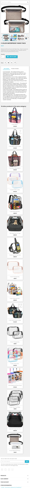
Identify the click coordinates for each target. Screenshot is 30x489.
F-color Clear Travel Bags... (15, 407)
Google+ (12, 62)
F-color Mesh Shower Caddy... (15, 146)
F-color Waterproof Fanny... (15, 450)
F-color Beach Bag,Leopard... (15, 168)
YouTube (9, 470)
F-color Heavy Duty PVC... (15, 211)
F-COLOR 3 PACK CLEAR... (15, 189)
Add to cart (11, 57)
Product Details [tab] (15, 68)
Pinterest (15, 62)
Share (5, 62)
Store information (6, 485)
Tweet (8, 62)
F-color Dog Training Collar (15, 255)
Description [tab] (6, 68)
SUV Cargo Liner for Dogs (15, 233)
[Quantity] (2, 56)
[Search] (15, 2)
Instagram (12, 470)
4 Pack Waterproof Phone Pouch (15, 385)
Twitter (6, 470)
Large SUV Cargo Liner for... (15, 428)
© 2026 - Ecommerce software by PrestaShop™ (11, 487)
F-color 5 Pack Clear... (15, 363)
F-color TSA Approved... (15, 276)
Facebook (2, 470)
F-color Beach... (15, 124)
